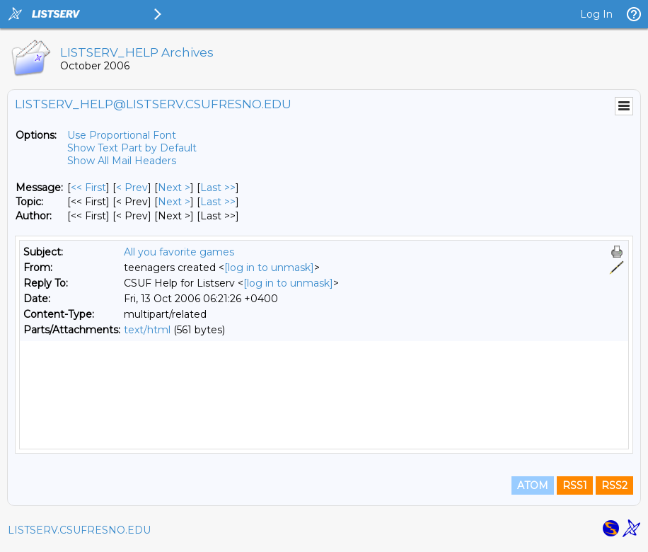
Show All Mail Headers (121, 160)
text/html (147, 329)
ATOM (532, 489)
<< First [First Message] (88, 187)
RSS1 (574, 489)
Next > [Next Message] (174, 187)
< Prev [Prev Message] (132, 187)
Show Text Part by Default (132, 148)
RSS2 (614, 489)
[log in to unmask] (269, 267)
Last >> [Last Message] (218, 187)
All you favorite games (179, 252)
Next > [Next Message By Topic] (174, 201)
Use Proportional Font (121, 135)
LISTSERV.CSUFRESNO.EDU (79, 534)
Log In (596, 14)
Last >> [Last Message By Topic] (218, 201)
